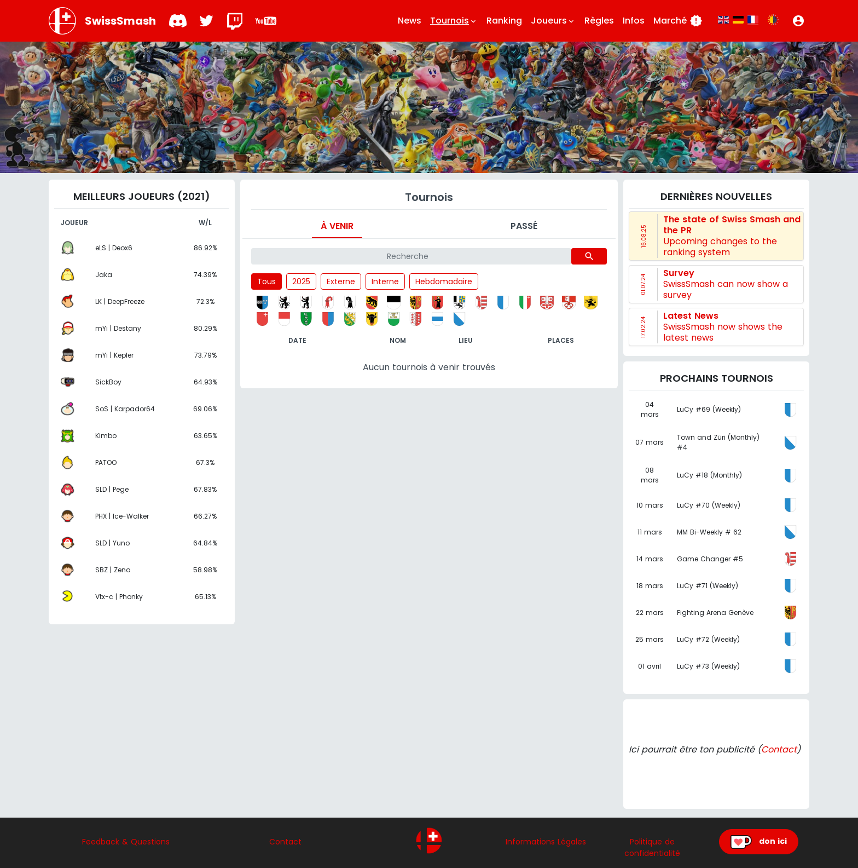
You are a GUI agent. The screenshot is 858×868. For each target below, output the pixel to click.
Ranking (504, 20)
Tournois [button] (454, 20)
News (409, 20)
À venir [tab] (337, 226)
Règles (599, 20)
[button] (798, 21)
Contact (779, 749)
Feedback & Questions (126, 841)
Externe (341, 281)
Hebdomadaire (443, 281)
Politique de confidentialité (652, 847)
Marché (678, 20)
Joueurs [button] (553, 20)
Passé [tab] (524, 226)
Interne (385, 281)
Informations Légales (546, 841)
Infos (634, 20)
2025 (301, 281)
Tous (266, 281)
